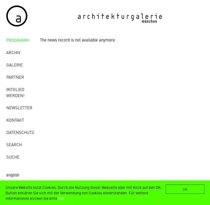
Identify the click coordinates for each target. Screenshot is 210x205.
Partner (15, 77)
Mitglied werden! (15, 92)
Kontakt (15, 120)
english (12, 175)
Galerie (14, 65)
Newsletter (19, 107)
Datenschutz (20, 132)
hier (61, 198)
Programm (17, 40)
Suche (12, 157)
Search (14, 144)
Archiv (13, 52)
